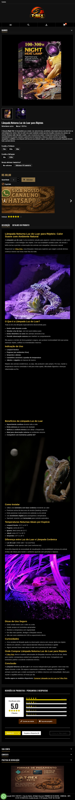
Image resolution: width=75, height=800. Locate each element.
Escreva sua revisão (27, 721)
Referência (5, 126)
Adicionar (28, 179)
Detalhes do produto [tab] (20, 225)
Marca (18, 126)
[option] (37, 199)
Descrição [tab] (6, 225)
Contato (4, 2)
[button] (7, 199)
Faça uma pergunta (45, 721)
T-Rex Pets (19, 249)
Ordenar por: (55, 733)
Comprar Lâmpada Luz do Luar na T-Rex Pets (50, 678)
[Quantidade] (13, 179)
